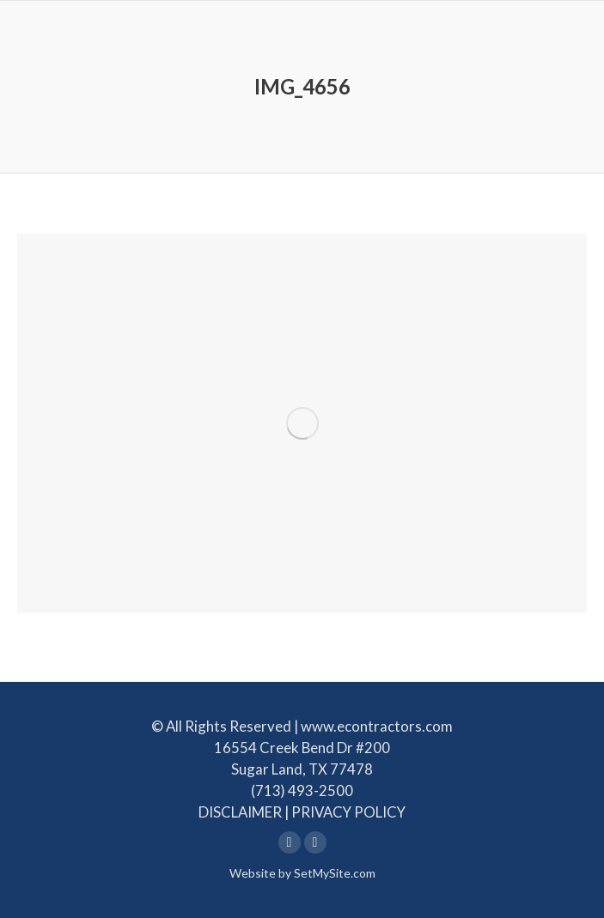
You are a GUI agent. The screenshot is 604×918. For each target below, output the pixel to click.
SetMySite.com (334, 873)
